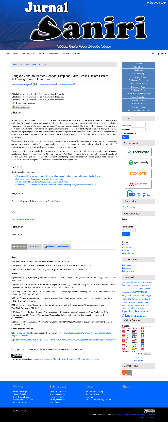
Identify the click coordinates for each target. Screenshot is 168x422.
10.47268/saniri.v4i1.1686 (22, 219)
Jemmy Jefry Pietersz (47, 84)
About (15, 54)
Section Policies (20, 394)
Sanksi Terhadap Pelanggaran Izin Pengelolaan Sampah (39, 179)
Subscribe (131, 207)
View (124, 207)
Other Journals (128, 253)
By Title (125, 250)
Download (34, 247)
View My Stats (138, 360)
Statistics (76, 54)
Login (162, 54)
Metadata (63, 247)
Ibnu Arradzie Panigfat (21, 84)
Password (126, 129)
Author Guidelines (57, 394)
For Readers (127, 265)
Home (6, 54)
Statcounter (138, 357)
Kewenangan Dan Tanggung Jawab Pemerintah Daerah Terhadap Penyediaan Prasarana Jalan (56, 184)
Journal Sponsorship (94, 391)
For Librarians (128, 271)
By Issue (125, 245)
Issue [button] (41, 54)
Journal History (92, 394)
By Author (126, 247)
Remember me (130, 133)
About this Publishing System (98, 400)
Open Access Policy (21, 402)
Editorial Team (28, 54)
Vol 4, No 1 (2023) (28, 64)
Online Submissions (58, 391)
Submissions (53, 54)
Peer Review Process (22, 397)
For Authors (127, 268)
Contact (65, 54)
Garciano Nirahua (65, 84)
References (19, 247)
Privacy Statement (57, 400)
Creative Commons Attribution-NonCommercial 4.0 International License (67, 359)
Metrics (49, 247)
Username (126, 125)
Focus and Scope (20, 391)
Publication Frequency (23, 400)
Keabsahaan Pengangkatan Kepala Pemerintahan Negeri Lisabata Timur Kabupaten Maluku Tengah (58, 176)
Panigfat (42, 64)
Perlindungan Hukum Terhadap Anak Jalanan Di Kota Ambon (42, 182)
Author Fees (55, 402)
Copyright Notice (57, 397)
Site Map (89, 397)
